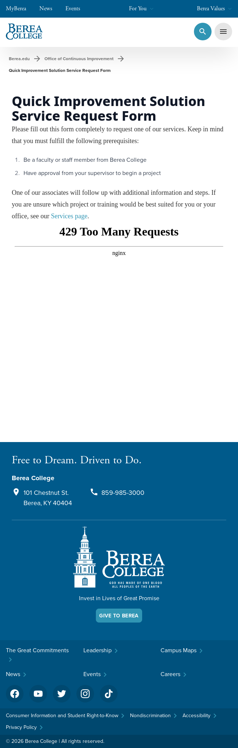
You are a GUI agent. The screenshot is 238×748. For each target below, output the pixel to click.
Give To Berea (119, 615)
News (49, 8)
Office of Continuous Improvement (78, 58)
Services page (69, 216)
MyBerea (19, 8)
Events (76, 8)
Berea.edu (19, 58)
